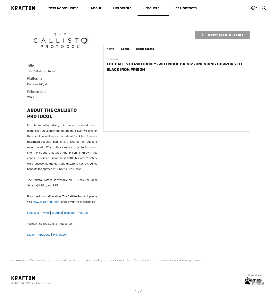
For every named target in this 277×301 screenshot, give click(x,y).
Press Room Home (62, 7)
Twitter (45, 213)
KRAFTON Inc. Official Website (28, 260)
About (95, 7)
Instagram (69, 213)
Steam (31, 234)
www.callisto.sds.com (46, 202)
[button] (153, 8)
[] (138, 291)
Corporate (122, 7)
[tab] (110, 49)
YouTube (57, 213)
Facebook (33, 213)
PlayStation (60, 234)
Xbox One (44, 234)
